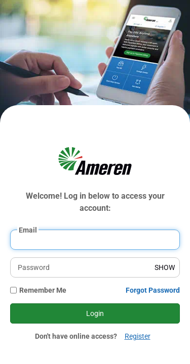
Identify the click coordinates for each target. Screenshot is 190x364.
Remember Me (42, 290)
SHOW (165, 267)
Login (95, 313)
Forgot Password (153, 290)
